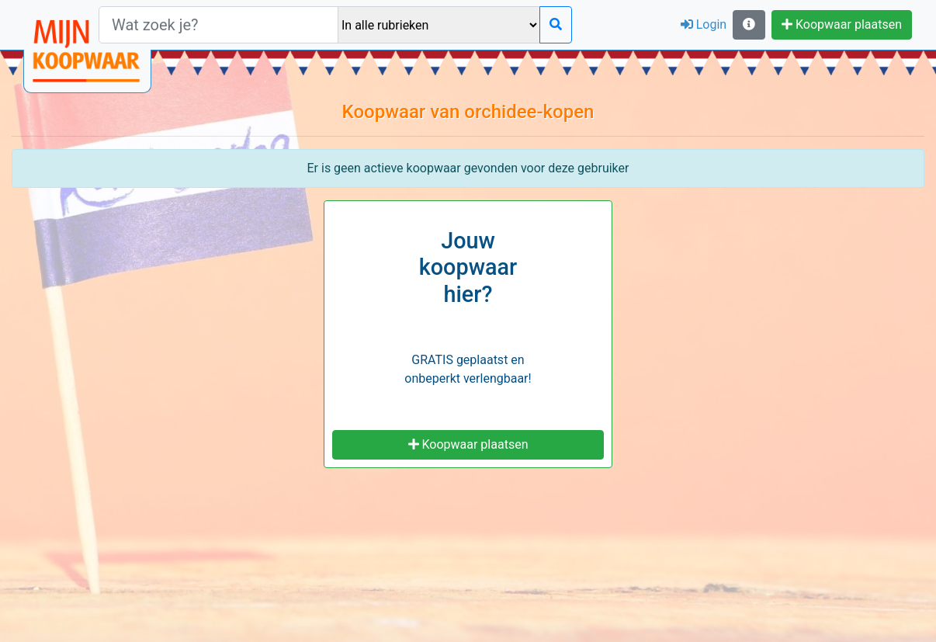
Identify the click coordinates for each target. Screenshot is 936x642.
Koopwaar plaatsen (842, 24)
